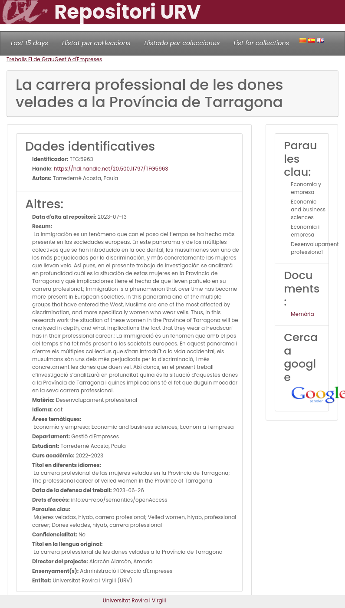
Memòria (302, 314)
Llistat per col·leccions (96, 43)
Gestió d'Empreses (78, 59)
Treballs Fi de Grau (31, 59)
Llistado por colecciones (182, 43)
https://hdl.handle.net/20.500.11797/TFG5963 (111, 168)
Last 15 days (29, 43)
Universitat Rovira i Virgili (134, 600)
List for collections (261, 43)
